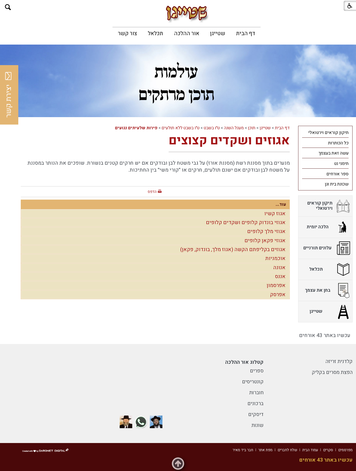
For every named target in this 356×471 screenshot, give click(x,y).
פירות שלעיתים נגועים (136, 128)
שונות (257, 425)
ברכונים (255, 403)
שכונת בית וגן (337, 184)
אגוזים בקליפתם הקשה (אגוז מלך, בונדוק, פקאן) (233, 249)
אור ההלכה (186, 33)
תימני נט (341, 163)
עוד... (281, 204)
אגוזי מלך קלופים (266, 231)
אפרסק (278, 294)
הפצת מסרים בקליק (332, 372)
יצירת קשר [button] (8, 95)
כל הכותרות (338, 143)
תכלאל (155, 33)
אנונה (279, 267)
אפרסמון (276, 285)
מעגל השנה (234, 128)
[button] (8, 7)
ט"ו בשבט (212, 128)
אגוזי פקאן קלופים (265, 240)
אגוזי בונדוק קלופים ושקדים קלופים (246, 222)
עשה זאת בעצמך (333, 153)
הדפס (152, 191)
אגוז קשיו (275, 213)
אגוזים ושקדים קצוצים (229, 140)
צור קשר (127, 33)
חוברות (256, 392)
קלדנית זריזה (339, 361)
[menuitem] (246, 33)
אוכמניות (275, 258)
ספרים (257, 370)
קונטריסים (253, 381)
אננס (280, 276)
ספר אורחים (337, 174)
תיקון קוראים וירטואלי (328, 132)
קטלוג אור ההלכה (244, 362)
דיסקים (256, 414)
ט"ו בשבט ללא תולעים (181, 128)
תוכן (251, 128)
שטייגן (217, 33)
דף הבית (245, 33)
